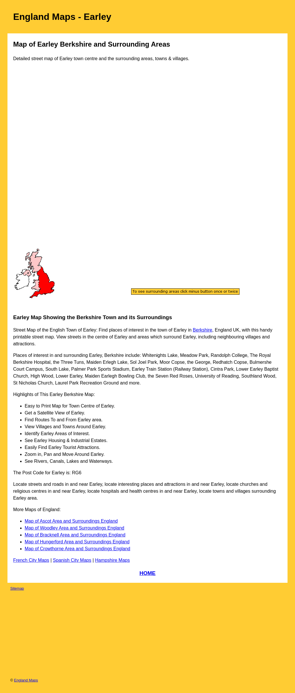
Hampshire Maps (112, 560)
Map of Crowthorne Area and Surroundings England (77, 548)
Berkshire (202, 330)
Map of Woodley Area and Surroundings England (74, 528)
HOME (147, 573)
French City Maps (31, 560)
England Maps (26, 680)
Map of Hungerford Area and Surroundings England (77, 541)
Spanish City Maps (72, 560)
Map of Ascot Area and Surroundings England (71, 521)
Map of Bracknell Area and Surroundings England (75, 534)
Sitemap (17, 588)
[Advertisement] (37, 160)
